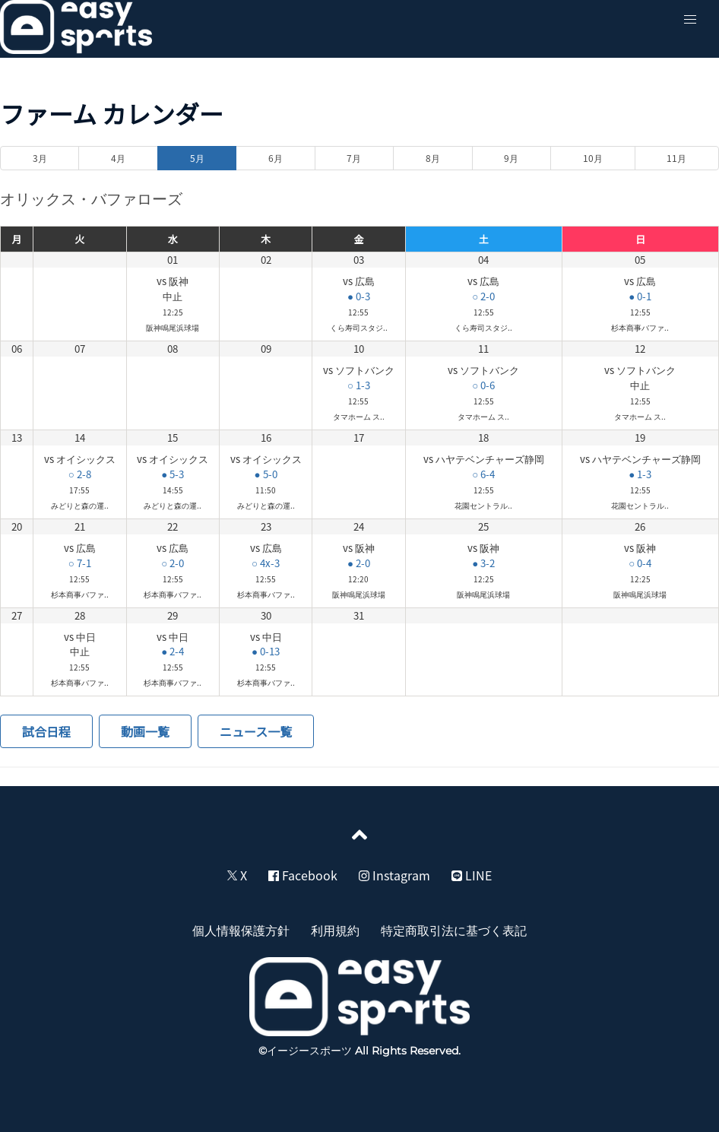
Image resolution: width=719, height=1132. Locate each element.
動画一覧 (145, 731)
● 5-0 (266, 474)
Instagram (394, 875)
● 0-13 (266, 651)
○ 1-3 (358, 385)
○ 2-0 (483, 296)
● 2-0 (358, 563)
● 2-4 (172, 651)
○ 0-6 (483, 385)
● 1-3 (640, 474)
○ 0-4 (640, 563)
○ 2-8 (79, 474)
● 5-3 (172, 474)
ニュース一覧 (256, 731)
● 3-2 (483, 563)
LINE (471, 875)
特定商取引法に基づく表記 (454, 930)
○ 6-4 (483, 474)
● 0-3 (358, 296)
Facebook (302, 875)
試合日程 (46, 731)
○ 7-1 (79, 563)
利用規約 (335, 930)
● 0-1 (640, 296)
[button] (690, 20)
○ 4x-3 (266, 563)
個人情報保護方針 (241, 930)
